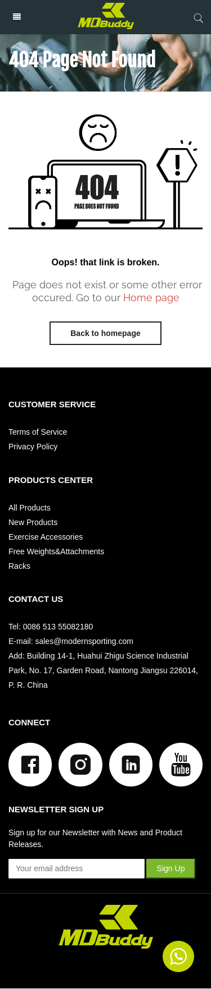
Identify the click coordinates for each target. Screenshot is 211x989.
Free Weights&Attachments (56, 551)
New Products (32, 522)
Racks (19, 566)
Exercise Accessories (45, 536)
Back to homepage (105, 333)
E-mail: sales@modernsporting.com (70, 641)
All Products (29, 507)
